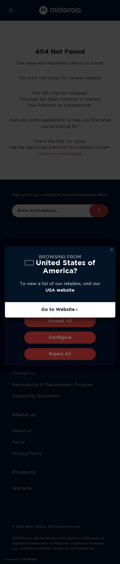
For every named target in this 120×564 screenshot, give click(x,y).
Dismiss (111, 249)
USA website (60, 290)
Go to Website (58, 310)
